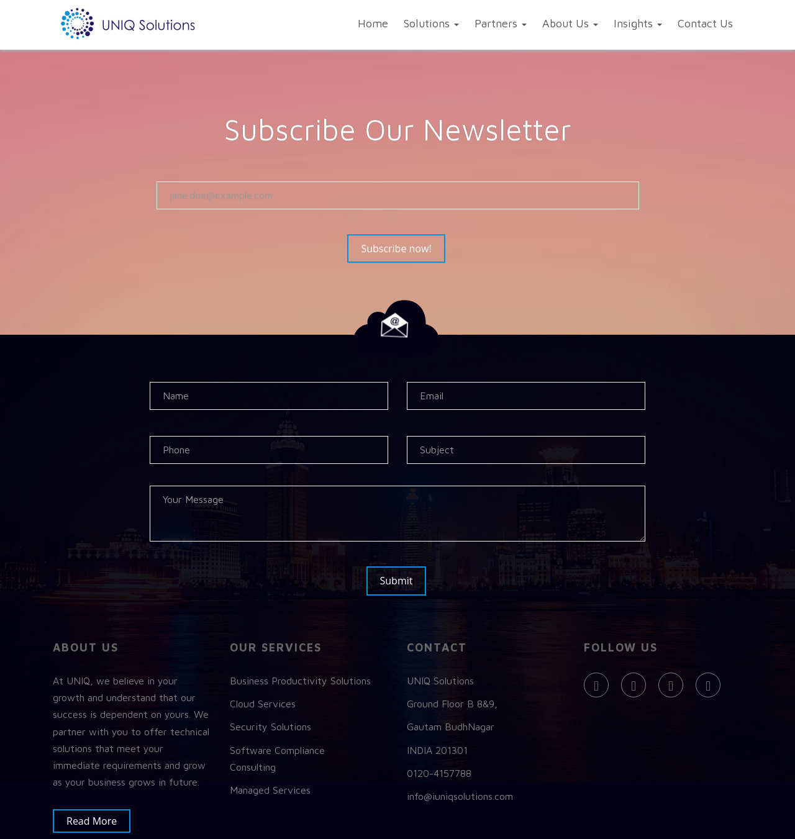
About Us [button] (570, 23)
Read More (97, 820)
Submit (400, 580)
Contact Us (705, 23)
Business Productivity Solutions (300, 679)
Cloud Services (263, 702)
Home (373, 23)
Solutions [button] (431, 23)
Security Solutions (270, 725)
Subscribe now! (402, 249)
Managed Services (270, 788)
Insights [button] (638, 23)
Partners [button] (501, 23)
